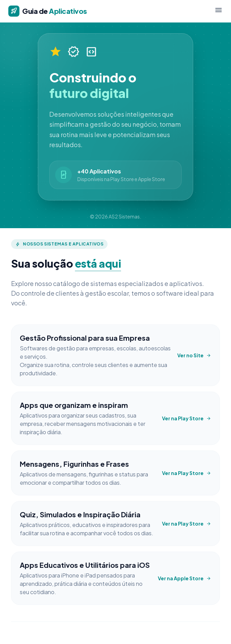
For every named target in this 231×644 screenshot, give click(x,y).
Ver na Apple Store (184, 578)
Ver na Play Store (186, 418)
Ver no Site (194, 355)
